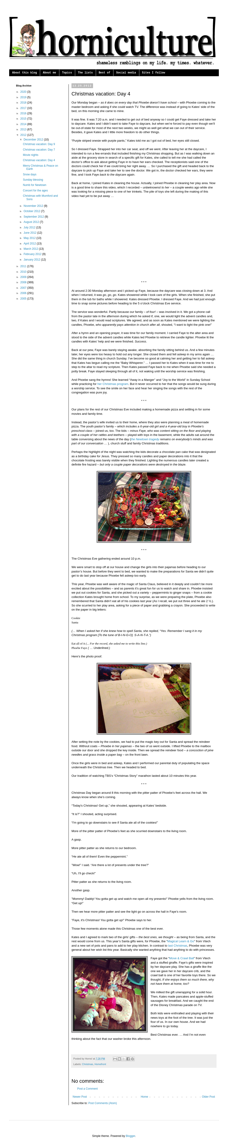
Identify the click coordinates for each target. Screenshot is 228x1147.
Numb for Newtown (34, 185)
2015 (23, 118)
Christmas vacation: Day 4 (39, 160)
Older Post (208, 1096)
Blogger (130, 1136)
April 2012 (30, 243)
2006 (23, 293)
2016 (23, 113)
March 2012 (31, 248)
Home (144, 1096)
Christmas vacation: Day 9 (39, 144)
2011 (23, 266)
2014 (23, 124)
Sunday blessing (33, 179)
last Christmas (177, 945)
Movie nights (30, 155)
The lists (85, 72)
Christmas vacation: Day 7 (39, 149)
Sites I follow (153, 72)
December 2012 (34, 139)
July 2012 (30, 227)
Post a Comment (87, 1088)
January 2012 (32, 259)
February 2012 (33, 254)
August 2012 (32, 222)
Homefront (100, 1064)
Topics (67, 72)
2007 (23, 287)
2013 (23, 129)
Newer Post (80, 1096)
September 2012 (34, 216)
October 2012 (32, 211)
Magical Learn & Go (181, 941)
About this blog (24, 72)
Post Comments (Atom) (102, 1103)
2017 (23, 108)
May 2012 (30, 238)
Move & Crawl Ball (181, 958)
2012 (23, 135)
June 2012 (30, 232)
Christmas (87, 1064)
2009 (23, 277)
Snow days (29, 174)
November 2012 (34, 206)
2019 (23, 97)
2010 (23, 271)
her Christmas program (112, 384)
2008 (23, 282)
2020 (23, 91)
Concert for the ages (35, 190)
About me (49, 72)
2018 (23, 102)
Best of (104, 72)
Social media (126, 72)
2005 (23, 298)
